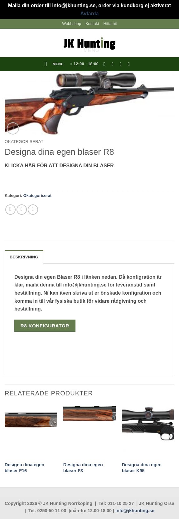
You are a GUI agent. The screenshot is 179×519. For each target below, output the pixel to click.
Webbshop (71, 23)
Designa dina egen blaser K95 (142, 467)
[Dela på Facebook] (10, 209)
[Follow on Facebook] (106, 64)
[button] (54, 64)
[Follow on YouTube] (130, 64)
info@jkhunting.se (134, 510)
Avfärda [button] (89, 13)
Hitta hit (110, 23)
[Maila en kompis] (22, 209)
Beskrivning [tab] (24, 257)
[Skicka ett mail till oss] (122, 64)
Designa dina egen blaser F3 (83, 467)
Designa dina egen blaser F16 (24, 467)
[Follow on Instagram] (114, 64)
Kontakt (92, 23)
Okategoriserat (24, 141)
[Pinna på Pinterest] (33, 209)
